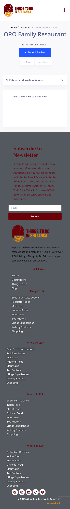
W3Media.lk (54, 503)
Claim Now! (41, 96)
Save (27, 62)
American (25, 27)
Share (43, 62)
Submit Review (35, 52)
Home (13, 27)
